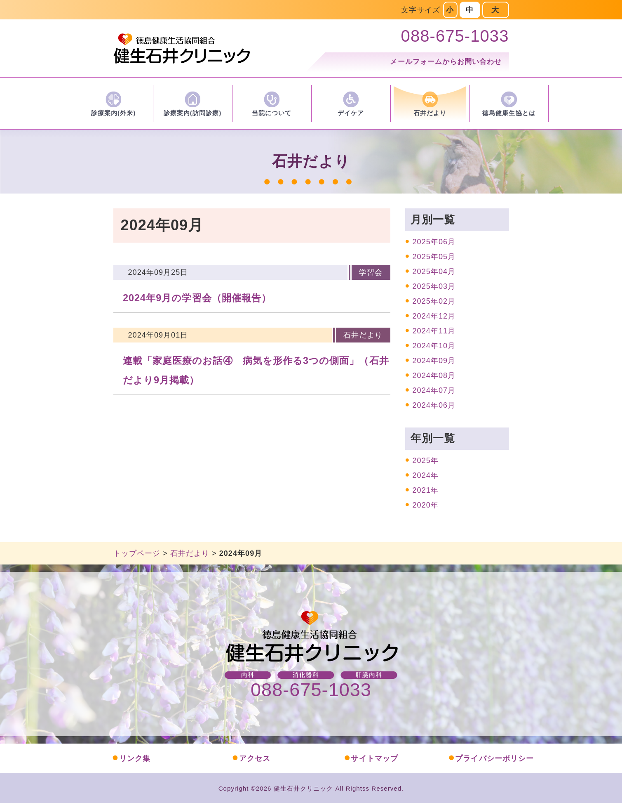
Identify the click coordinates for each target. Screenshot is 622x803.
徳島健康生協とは (508, 112)
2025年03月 (434, 286)
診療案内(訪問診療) (193, 112)
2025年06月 (434, 242)
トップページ (136, 553)
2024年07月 (434, 390)
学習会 (371, 272)
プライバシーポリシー (491, 758)
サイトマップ (371, 758)
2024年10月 (434, 346)
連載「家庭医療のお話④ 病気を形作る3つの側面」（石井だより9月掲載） (256, 370)
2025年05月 (434, 257)
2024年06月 (434, 405)
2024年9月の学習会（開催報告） (197, 298)
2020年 (426, 505)
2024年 (426, 475)
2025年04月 (434, 271)
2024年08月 (434, 375)
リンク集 (131, 758)
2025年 (426, 460)
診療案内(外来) (113, 112)
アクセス (251, 758)
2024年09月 (434, 361)
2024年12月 (434, 316)
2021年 (426, 490)
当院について (271, 112)
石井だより (429, 112)
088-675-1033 (311, 689)
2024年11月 (434, 331)
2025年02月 (434, 301)
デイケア (351, 112)
